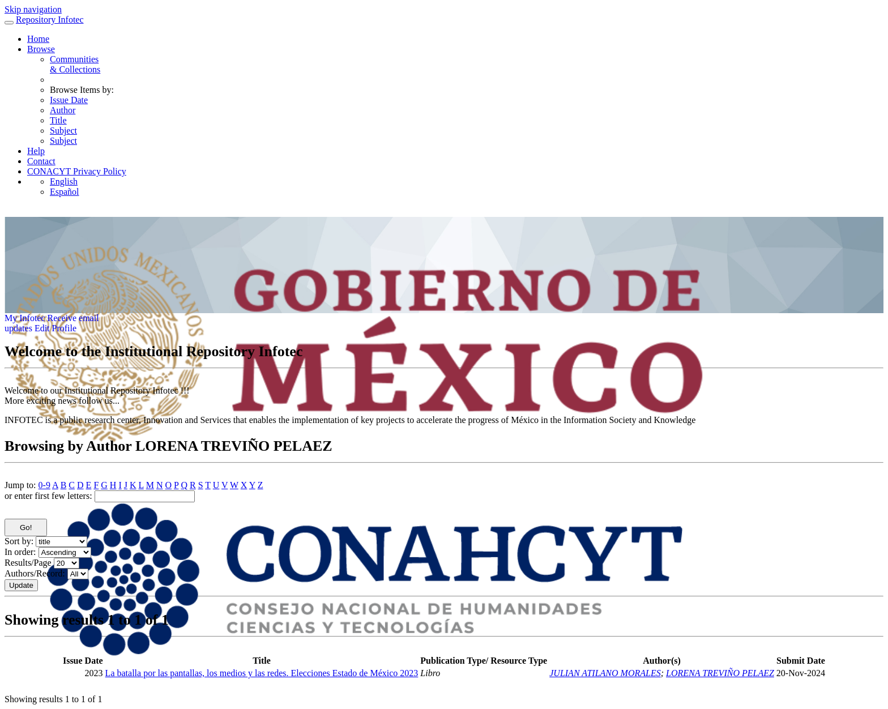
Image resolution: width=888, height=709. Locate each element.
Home (38, 39)
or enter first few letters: (48, 496)
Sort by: (19, 541)
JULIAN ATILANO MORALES (604, 673)
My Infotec (25, 318)
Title (58, 120)
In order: (20, 552)
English (64, 181)
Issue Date (69, 100)
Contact (41, 161)
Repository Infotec (50, 19)
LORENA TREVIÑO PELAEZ (720, 673)
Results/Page (28, 562)
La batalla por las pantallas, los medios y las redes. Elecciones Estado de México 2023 (262, 673)
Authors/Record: (35, 573)
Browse (41, 49)
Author (62, 110)
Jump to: (20, 485)
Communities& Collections (75, 64)
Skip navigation (33, 9)
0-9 (44, 485)
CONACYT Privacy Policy (76, 171)
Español (64, 192)
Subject (63, 130)
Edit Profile (55, 328)
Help (36, 151)
